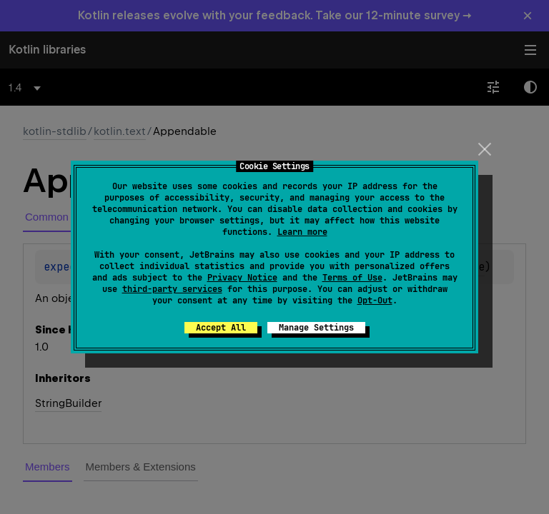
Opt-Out (374, 300)
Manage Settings (316, 327)
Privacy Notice (242, 277)
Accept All (221, 327)
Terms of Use (352, 277)
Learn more (302, 232)
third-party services (172, 289)
